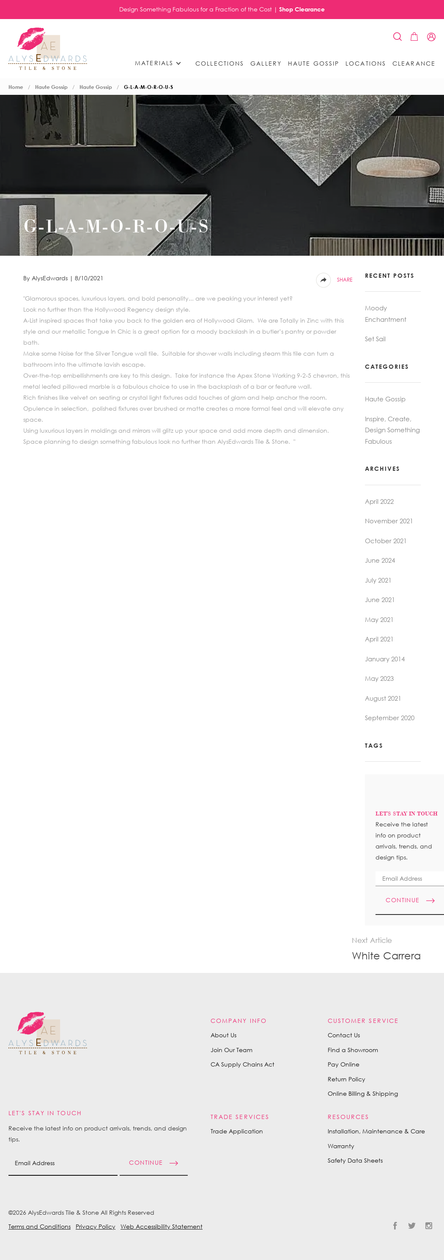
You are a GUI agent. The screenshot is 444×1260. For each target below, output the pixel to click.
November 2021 (389, 521)
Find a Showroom (353, 1049)
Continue (146, 1162)
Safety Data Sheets (355, 1160)
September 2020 (389, 717)
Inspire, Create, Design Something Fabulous (392, 430)
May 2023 (379, 678)
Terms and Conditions (39, 1226)
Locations (365, 63)
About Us (223, 1035)
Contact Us (344, 1035)
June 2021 (380, 599)
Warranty (341, 1145)
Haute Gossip (313, 63)
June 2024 (380, 560)
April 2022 (379, 501)
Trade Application (237, 1131)
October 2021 (386, 540)
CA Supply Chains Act (242, 1064)
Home (15, 87)
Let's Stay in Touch (45, 1112)
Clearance (414, 63)
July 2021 (378, 580)
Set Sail (375, 339)
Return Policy (346, 1079)
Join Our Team (231, 1049)
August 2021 (383, 698)
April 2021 (379, 639)
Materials (160, 63)
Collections (219, 63)
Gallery (266, 63)
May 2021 (379, 619)
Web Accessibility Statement (162, 1226)
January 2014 (385, 659)
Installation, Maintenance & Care (376, 1131)
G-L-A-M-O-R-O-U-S (148, 87)
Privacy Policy (95, 1226)
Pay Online (343, 1064)
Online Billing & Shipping (363, 1093)
